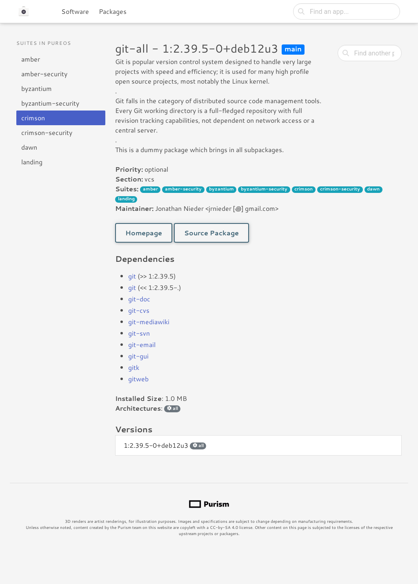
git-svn (139, 333)
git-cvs (138, 310)
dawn (29, 147)
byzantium (36, 88)
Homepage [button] (143, 232)
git (132, 276)
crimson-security (46, 132)
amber (30, 59)
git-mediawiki (148, 321)
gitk (133, 367)
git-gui (138, 356)
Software (75, 11)
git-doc (139, 298)
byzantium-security (50, 103)
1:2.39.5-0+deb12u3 (165, 445)
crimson (33, 117)
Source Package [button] (211, 232)
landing (31, 161)
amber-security (44, 73)
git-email (142, 344)
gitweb (138, 378)
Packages (113, 11)
